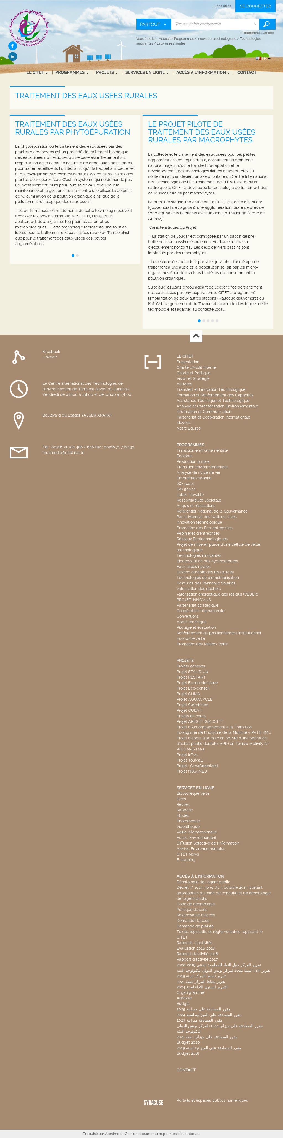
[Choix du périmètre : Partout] (154, 24)
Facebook (51, 351)
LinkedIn (50, 357)
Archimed (113, 1134)
